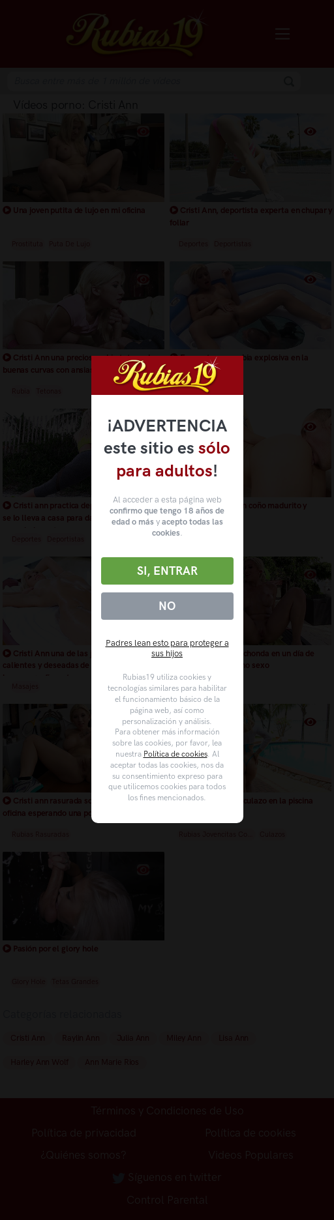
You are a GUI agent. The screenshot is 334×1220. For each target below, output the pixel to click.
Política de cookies (175, 754)
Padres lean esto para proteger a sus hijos (167, 648)
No (167, 606)
